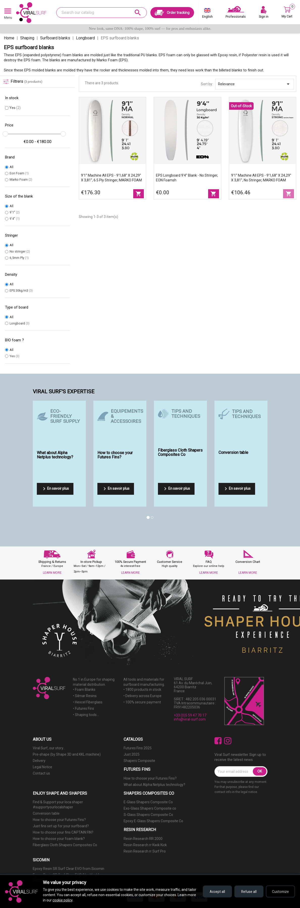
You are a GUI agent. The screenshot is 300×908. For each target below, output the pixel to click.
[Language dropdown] (207, 14)
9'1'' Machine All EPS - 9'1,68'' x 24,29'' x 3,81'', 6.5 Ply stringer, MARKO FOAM (111, 177)
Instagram (227, 741)
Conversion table (46, 813)
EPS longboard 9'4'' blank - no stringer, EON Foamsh (187, 177)
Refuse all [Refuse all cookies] (247, 892)
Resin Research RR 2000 (143, 839)
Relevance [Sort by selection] (254, 84)
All (11, 167)
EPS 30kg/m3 (21, 290)
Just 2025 (132, 754)
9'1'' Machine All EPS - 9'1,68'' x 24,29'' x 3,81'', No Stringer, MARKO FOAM (261, 177)
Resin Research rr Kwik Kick (145, 845)
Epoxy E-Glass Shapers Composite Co (153, 821)
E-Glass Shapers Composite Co (148, 802)
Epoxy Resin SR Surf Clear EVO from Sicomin (68, 869)
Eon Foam (19, 173)
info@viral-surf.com (190, 719)
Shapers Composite (139, 761)
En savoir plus (55, 489)
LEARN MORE (52, 572)
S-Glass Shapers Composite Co (148, 815)
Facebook (218, 741)
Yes (15, 108)
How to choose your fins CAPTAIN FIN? (63, 832)
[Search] (101, 12)
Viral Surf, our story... (49, 748)
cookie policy (82, 900)
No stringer (20, 251)
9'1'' (15, 212)
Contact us (41, 773)
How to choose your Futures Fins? (150, 778)
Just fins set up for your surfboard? (61, 826)
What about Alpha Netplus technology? (154, 785)
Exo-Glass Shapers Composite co (150, 808)
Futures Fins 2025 (138, 748)
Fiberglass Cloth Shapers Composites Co (65, 845)
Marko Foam (21, 179)
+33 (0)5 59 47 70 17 (190, 715)
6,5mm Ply (19, 258)
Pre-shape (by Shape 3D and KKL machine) (67, 754)
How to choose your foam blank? (59, 839)
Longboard (20, 323)
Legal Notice (42, 767)
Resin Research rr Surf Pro (145, 851)
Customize (280, 892)
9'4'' (15, 219)
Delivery (39, 761)
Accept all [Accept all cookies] (214, 892)
